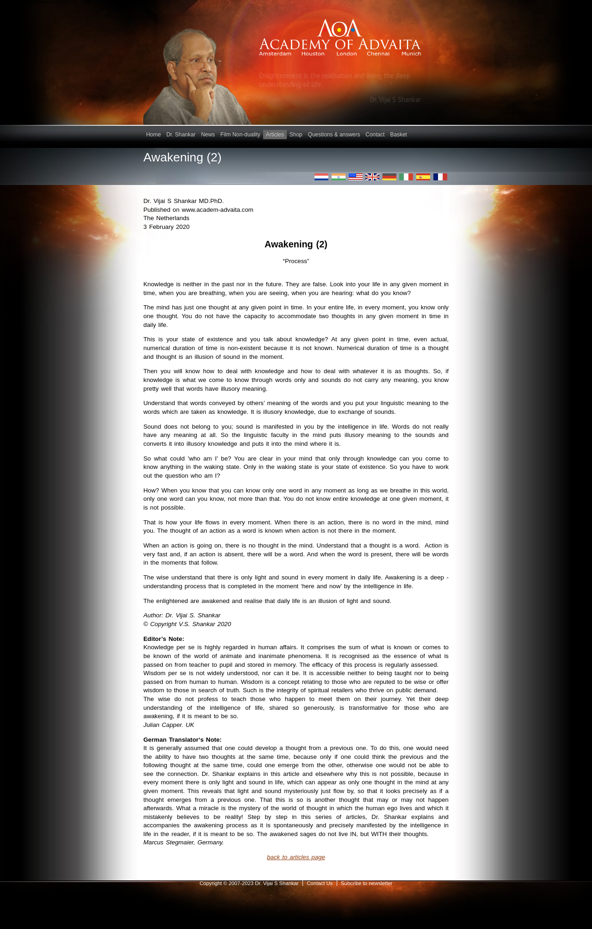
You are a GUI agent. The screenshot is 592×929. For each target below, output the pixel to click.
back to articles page (296, 857)
